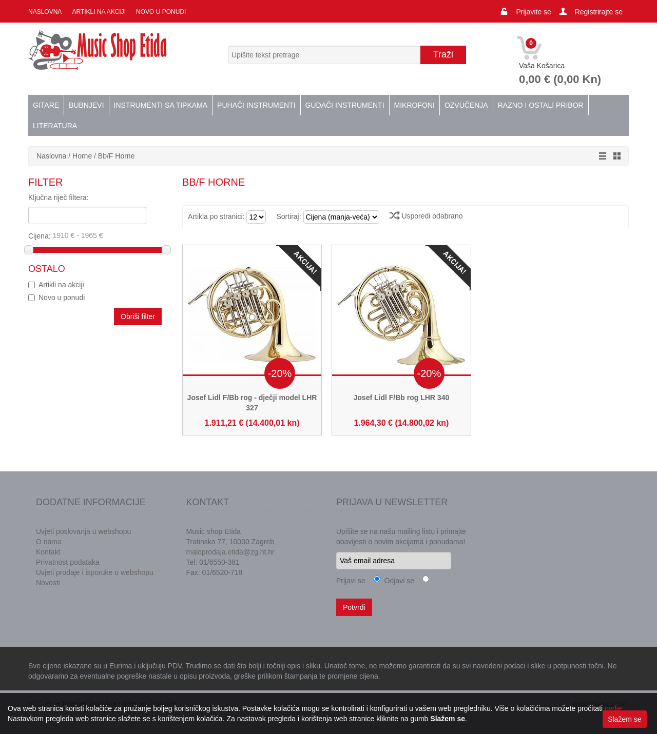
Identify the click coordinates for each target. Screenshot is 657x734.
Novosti (48, 583)
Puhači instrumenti (256, 105)
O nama (49, 542)
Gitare (46, 105)
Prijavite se (533, 12)
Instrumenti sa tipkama (161, 105)
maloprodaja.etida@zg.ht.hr (230, 552)
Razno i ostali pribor (541, 105)
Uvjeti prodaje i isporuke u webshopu (94, 572)
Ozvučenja (466, 105)
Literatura (55, 126)
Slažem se (624, 719)
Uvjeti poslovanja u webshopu (83, 531)
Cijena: (95, 235)
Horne (82, 156)
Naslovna (45, 11)
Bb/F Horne (116, 156)
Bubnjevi (86, 105)
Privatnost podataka (68, 562)
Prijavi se (350, 581)
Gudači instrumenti (344, 105)
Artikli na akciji (98, 11)
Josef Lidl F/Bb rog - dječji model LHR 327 (252, 402)
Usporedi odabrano (426, 216)
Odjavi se (397, 581)
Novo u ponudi (161, 11)
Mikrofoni (414, 105)
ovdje (613, 708)
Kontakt (48, 552)
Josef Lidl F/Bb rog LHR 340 (402, 397)
